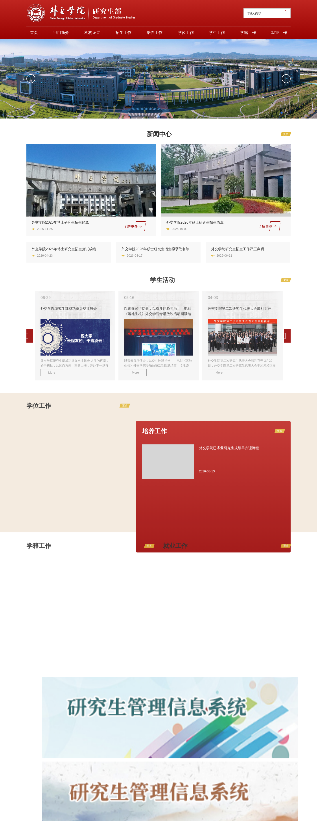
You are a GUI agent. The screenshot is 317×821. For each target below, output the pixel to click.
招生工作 (123, 32)
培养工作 (154, 32)
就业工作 (279, 32)
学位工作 (186, 32)
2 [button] (287, 114)
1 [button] (281, 113)
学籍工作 (248, 32)
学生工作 (217, 32)
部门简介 (61, 32)
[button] (30, 78)
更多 (285, 134)
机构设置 (92, 32)
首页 (34, 32)
